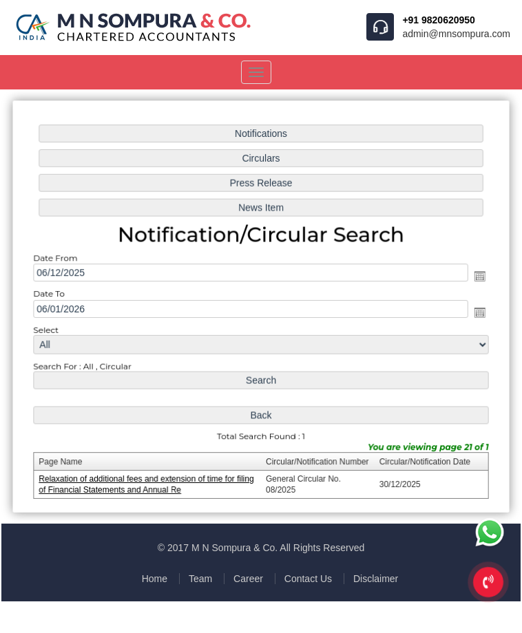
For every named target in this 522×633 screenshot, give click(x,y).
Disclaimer (375, 578)
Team (200, 578)
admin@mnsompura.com (456, 33)
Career (248, 578)
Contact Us (308, 578)
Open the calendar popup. (476, 277)
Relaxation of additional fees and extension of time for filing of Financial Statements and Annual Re (148, 481)
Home (154, 578)
